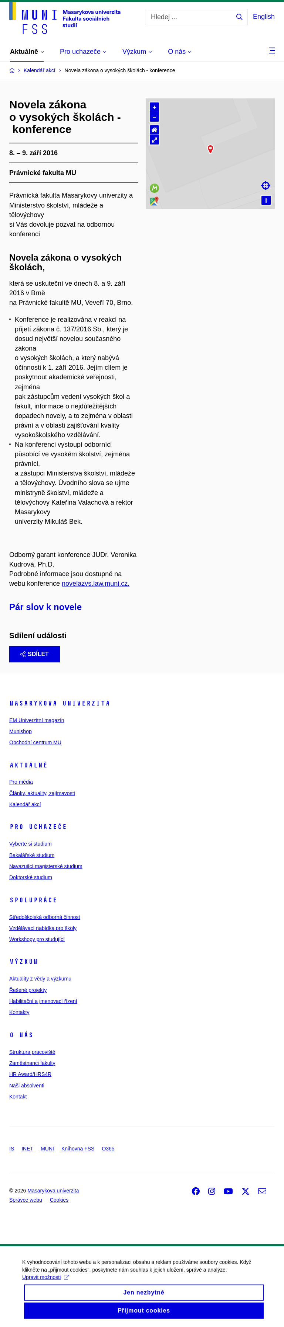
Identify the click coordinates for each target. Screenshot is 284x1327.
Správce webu (25, 1200)
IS (11, 1149)
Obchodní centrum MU (35, 742)
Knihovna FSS (78, 1149)
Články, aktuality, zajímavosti (42, 793)
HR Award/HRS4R (30, 1074)
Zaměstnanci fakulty (32, 1063)
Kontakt (18, 1097)
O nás (21, 1035)
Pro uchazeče (38, 827)
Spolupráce (33, 900)
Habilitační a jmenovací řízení (43, 1001)
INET (27, 1149)
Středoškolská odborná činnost (44, 917)
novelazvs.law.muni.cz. (95, 583)
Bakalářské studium (31, 855)
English (264, 16)
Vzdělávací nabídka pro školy (43, 928)
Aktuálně (28, 765)
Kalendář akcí (25, 804)
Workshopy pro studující (37, 939)
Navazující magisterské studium (45, 866)
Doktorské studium (30, 877)
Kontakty (19, 1012)
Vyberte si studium (30, 844)
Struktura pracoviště (32, 1052)
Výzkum (23, 962)
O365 (108, 1149)
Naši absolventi (26, 1086)
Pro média (21, 782)
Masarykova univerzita (59, 703)
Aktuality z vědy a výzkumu (40, 979)
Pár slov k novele (45, 607)
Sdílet (34, 654)
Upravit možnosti (45, 1286)
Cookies (59, 1200)
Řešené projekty (28, 990)
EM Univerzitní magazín (36, 720)
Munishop (20, 731)
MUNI (47, 1149)
